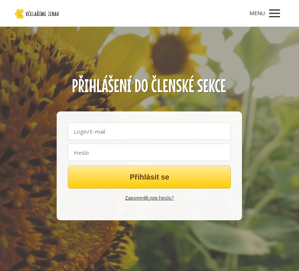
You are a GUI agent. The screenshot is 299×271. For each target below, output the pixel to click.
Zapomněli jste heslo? (149, 197)
